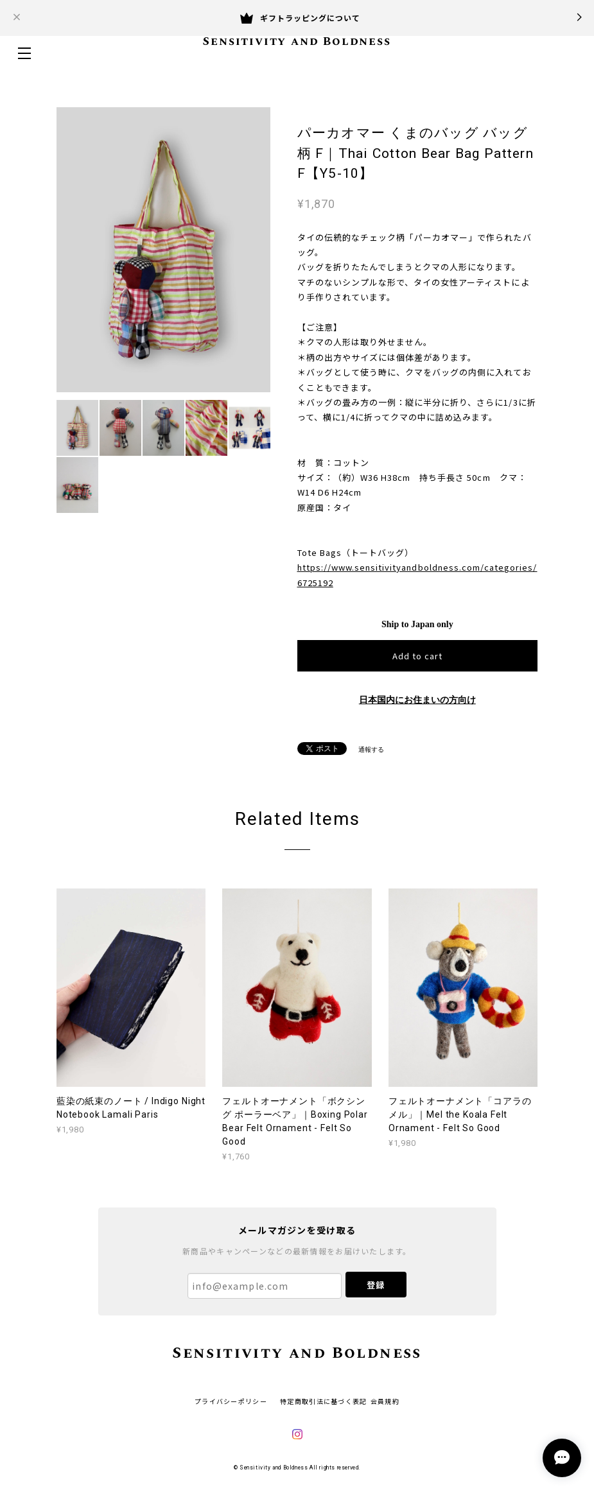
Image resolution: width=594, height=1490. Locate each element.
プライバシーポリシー (231, 1401)
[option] (163, 249)
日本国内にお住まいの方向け (417, 700)
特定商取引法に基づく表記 (323, 1401)
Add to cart (417, 656)
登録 (376, 1285)
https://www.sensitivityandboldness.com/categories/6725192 (417, 574)
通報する (371, 749)
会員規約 (385, 1401)
